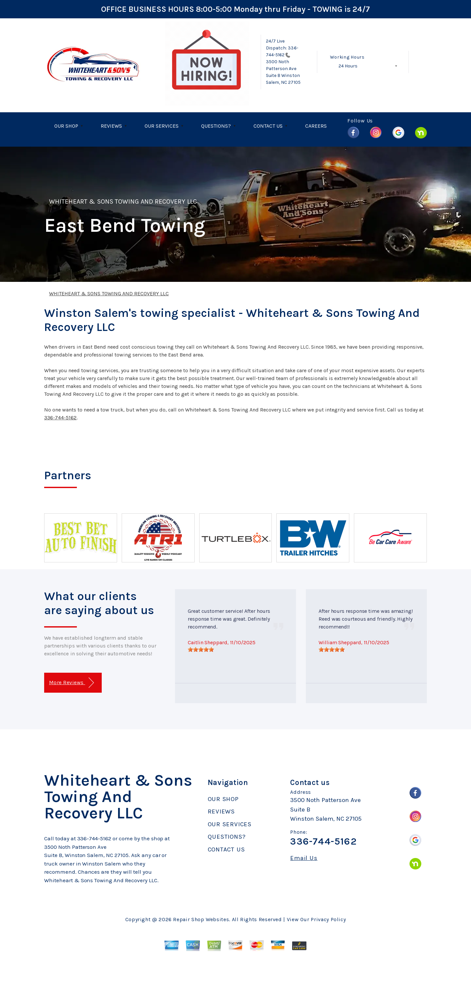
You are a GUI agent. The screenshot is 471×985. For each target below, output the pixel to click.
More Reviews (71, 682)
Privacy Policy (328, 919)
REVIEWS (111, 126)
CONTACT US (268, 126)
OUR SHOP (66, 126)
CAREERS (316, 126)
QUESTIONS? (216, 126)
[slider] (201, 649)
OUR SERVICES (162, 126)
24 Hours (348, 66)
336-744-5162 (60, 417)
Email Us (303, 858)
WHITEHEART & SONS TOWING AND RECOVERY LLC (123, 201)
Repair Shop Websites (201, 919)
